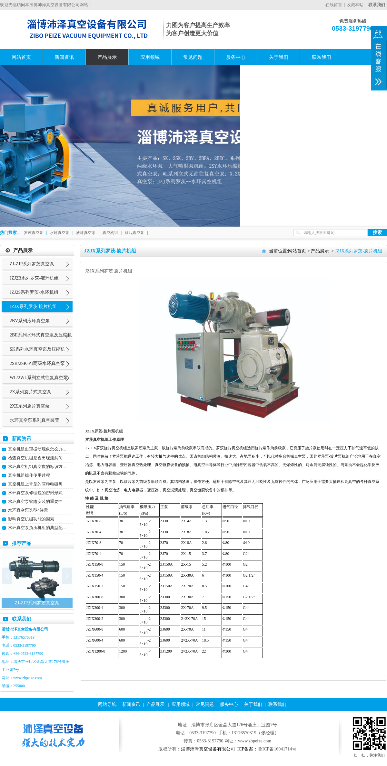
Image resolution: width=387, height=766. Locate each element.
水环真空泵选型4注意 (28, 510)
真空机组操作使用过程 (29, 475)
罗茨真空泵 (33, 232)
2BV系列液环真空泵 (30, 320)
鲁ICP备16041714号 (277, 749)
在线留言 (333, 4)
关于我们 (278, 57)
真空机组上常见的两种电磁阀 (35, 484)
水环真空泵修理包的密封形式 (35, 492)
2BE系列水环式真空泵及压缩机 (41, 335)
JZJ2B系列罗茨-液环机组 (34, 278)
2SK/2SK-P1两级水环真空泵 (37, 363)
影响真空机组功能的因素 (31, 518)
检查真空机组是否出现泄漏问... (37, 457)
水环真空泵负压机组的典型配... (37, 527)
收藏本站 (355, 4)
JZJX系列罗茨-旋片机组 (33, 306)
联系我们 (321, 57)
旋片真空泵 (134, 232)
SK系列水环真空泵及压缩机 (37, 349)
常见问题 (193, 57)
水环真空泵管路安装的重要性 (35, 501)
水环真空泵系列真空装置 (34, 420)
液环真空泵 (85, 232)
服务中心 (235, 57)
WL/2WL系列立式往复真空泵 (39, 377)
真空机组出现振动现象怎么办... (37, 449)
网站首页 (21, 57)
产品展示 (107, 57)
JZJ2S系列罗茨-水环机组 (34, 292)
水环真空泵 (59, 232)
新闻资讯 (64, 57)
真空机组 (110, 232)
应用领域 (150, 57)
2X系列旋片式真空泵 (30, 391)
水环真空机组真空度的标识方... (37, 466)
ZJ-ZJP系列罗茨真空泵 (32, 263)
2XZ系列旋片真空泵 (30, 406)
